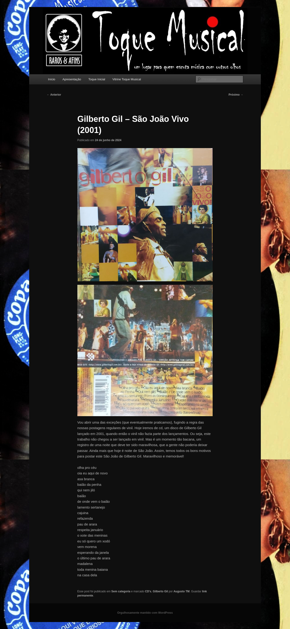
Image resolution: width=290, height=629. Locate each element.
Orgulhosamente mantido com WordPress (145, 612)
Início (51, 79)
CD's (148, 591)
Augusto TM (181, 591)
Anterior (54, 94)
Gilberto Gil (160, 591)
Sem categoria (120, 591)
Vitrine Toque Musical (126, 79)
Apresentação (72, 79)
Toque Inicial (96, 79)
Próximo (236, 94)
